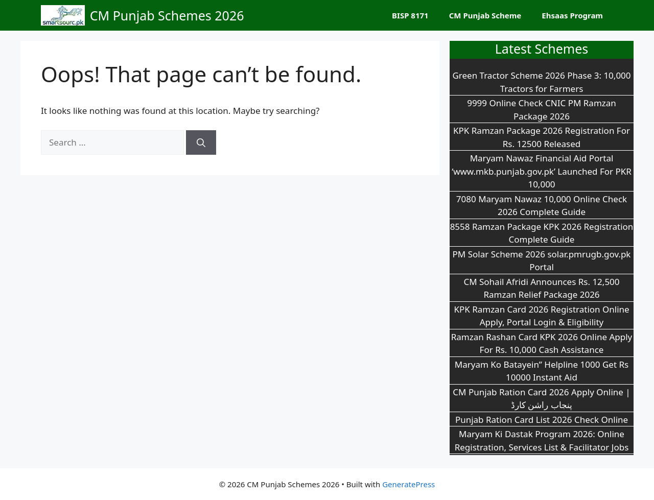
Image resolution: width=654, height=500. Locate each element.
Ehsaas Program (572, 15)
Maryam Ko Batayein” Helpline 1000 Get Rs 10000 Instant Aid (541, 371)
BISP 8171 (410, 15)
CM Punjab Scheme (485, 15)
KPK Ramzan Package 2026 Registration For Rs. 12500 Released (541, 137)
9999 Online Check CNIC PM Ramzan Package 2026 (541, 109)
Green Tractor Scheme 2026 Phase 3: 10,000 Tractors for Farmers (541, 81)
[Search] (201, 142)
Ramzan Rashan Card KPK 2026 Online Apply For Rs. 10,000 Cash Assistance (541, 343)
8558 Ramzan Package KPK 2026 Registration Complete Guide (542, 233)
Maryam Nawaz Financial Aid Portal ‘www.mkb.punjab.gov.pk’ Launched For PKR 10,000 (542, 171)
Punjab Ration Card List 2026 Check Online (541, 419)
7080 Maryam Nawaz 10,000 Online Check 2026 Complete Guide (541, 205)
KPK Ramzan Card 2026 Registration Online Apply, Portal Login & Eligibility (541, 315)
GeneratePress (408, 484)
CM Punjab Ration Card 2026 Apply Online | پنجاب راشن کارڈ (541, 398)
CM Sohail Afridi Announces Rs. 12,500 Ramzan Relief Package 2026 (541, 288)
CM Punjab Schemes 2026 (167, 15)
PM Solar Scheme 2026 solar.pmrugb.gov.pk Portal (542, 260)
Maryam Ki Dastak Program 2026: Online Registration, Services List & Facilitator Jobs (542, 440)
